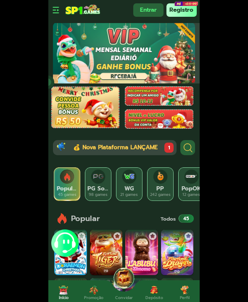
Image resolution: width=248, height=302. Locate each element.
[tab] (67, 184)
